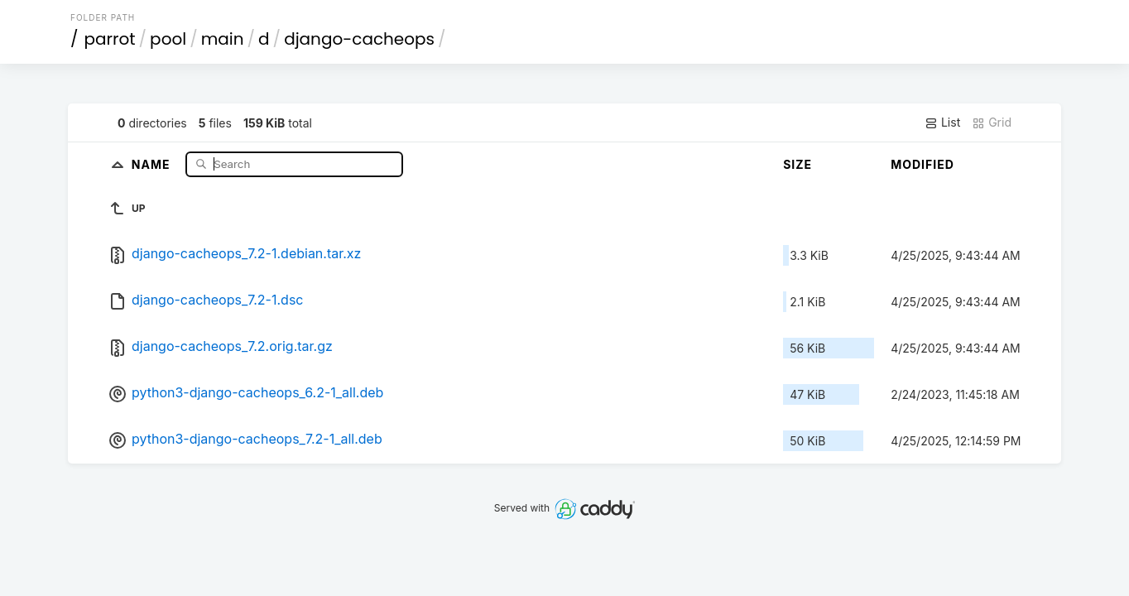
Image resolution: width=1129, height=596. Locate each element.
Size (797, 164)
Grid (991, 122)
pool (168, 38)
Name (153, 163)
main (222, 38)
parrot (110, 38)
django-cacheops (359, 38)
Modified (922, 164)
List (942, 122)
